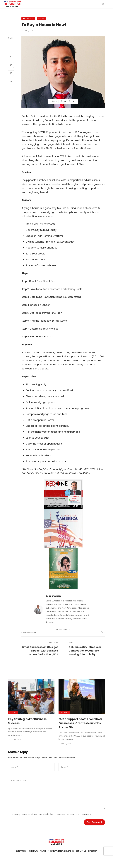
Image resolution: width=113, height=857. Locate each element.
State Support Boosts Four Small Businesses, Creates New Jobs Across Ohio (81, 723)
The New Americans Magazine (61, 851)
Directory (92, 851)
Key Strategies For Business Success (27, 721)
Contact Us (81, 851)
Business (64, 713)
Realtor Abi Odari (28, 632)
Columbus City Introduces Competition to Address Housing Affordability (85, 650)
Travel (43, 851)
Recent (41, 18)
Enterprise (21, 851)
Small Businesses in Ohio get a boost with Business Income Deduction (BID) (40, 650)
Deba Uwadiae (53, 596)
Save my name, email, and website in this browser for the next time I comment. (51, 814)
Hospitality (33, 851)
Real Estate (28, 18)
